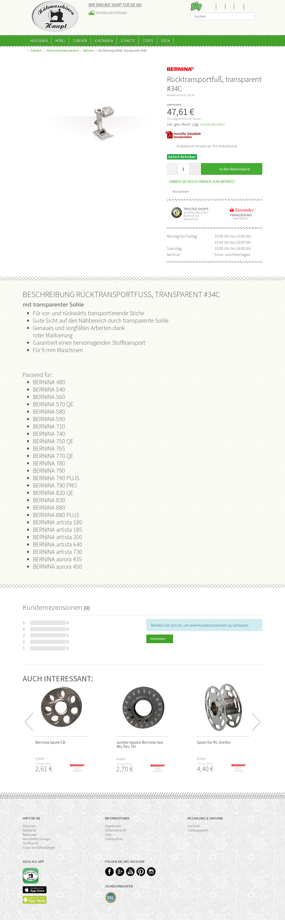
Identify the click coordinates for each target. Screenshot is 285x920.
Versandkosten (212, 124)
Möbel (60, 40)
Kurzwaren (104, 40)
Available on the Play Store (35, 900)
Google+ (119, 871)
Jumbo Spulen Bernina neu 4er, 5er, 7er (139, 744)
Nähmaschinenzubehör (63, 50)
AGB (108, 834)
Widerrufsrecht (115, 830)
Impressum (113, 826)
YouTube (130, 871)
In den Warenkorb (231, 169)
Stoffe (148, 40)
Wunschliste (179, 191)
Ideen (165, 40)
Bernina (88, 50)
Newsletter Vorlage (36, 839)
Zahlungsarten (198, 830)
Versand (193, 826)
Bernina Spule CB (50, 742)
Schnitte (128, 40)
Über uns (29, 826)
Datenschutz (114, 839)
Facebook (109, 871)
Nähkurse (29, 830)
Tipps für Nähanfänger (39, 847)
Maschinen (39, 40)
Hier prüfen (239, 218)
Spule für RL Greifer (214, 742)
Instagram (151, 871)
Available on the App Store (35, 889)
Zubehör (80, 40)
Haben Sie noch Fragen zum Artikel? (201, 181)
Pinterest (140, 871)
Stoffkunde (30, 843)
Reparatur (30, 834)
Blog (196, 6)
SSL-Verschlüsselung (110, 897)
